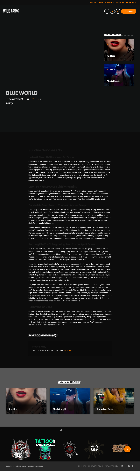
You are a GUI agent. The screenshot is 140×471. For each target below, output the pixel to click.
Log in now (68, 350)
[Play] (112, 11)
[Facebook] (135, 2)
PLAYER (128, 11)
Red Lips (111, 55)
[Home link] (11, 11)
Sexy (9, 103)
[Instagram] (133, 2)
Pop (111, 44)
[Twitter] (127, 2)
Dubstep (113, 69)
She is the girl (113, 81)
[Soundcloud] (130, 2)
